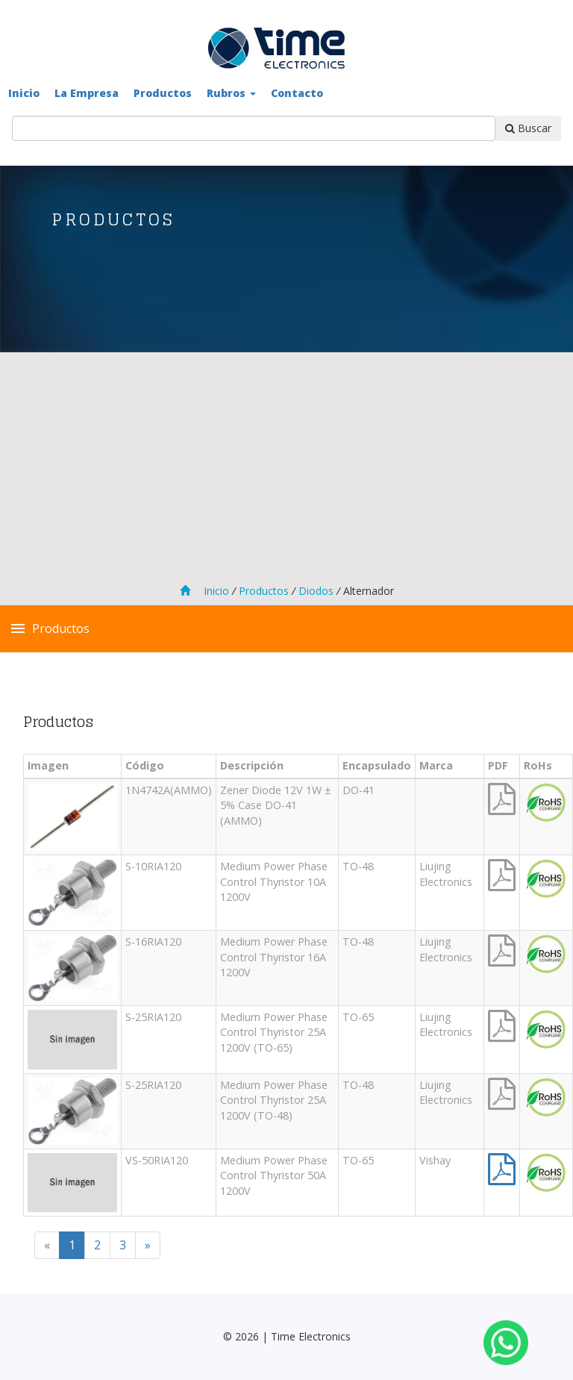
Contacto (297, 93)
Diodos (314, 591)
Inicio (24, 93)
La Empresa (86, 93)
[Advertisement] (286, 470)
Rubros (231, 93)
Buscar (528, 128)
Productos (163, 93)
